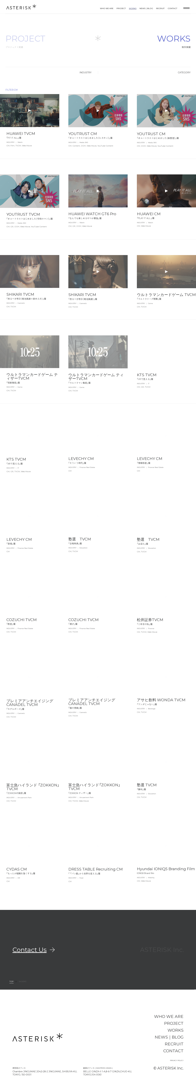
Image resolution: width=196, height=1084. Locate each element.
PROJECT (121, 8)
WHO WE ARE (106, 8)
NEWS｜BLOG (146, 8)
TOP (11, 982)
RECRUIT (160, 8)
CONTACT (172, 8)
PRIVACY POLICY (176, 1060)
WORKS (132, 8)
